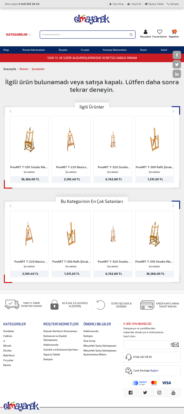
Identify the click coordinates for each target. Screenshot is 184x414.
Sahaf (164, 49)
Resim (143, 49)
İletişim (173, 3)
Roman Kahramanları (34, 49)
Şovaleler (38, 69)
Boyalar (63, 49)
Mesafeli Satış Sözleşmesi (99, 345)
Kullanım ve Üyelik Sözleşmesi (55, 337)
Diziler (7, 350)
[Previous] (10, 111)
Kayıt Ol (134, 3)
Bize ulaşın (22, 3)
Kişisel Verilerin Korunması (60, 331)
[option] (29, 149)
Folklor (7, 335)
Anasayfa (9, 69)
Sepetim (174, 33)
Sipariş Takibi (154, 3)
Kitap (6, 49)
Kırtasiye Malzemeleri (115, 49)
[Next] (173, 111)
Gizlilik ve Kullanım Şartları (60, 349)
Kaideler (8, 331)
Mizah (7, 345)
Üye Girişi (117, 3)
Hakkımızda (50, 344)
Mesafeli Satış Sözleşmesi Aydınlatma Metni (99, 352)
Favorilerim (159, 33)
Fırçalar (85, 49)
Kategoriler (18, 34)
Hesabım (145, 33)
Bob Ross (9, 355)
